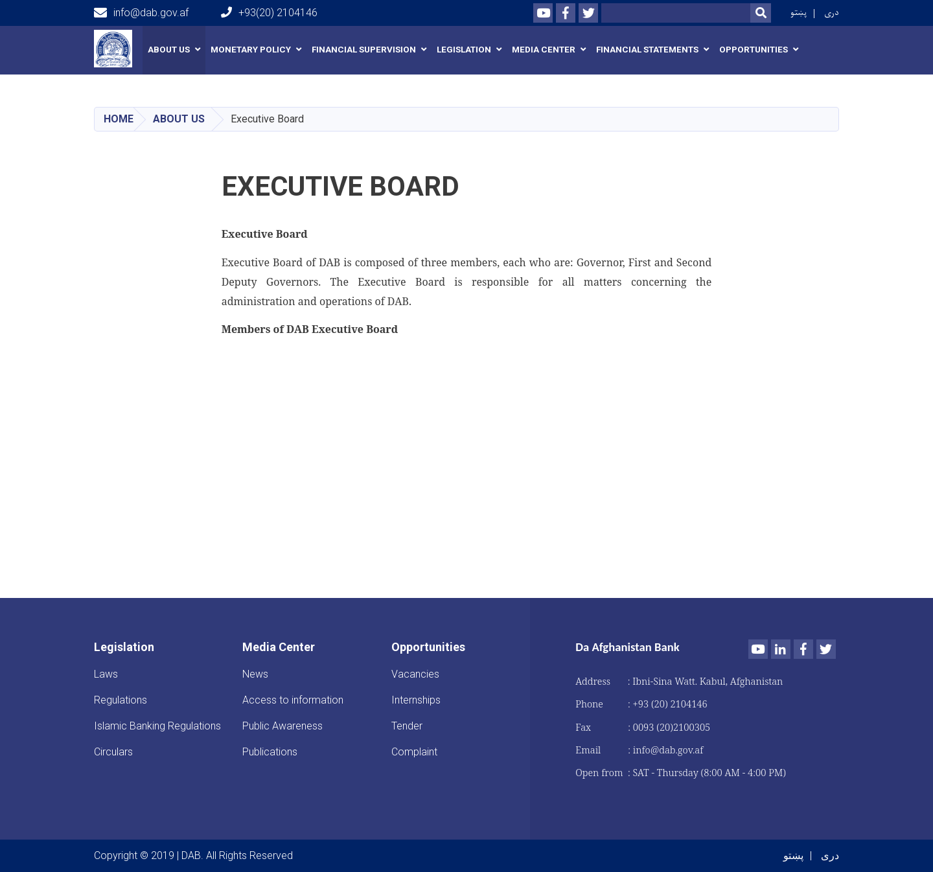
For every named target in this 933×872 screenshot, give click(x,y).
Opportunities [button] (753, 49)
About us (179, 119)
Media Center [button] (543, 49)
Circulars (113, 752)
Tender (406, 726)
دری (831, 13)
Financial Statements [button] (647, 49)
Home (118, 119)
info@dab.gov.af (141, 12)
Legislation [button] (464, 49)
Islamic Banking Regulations (157, 726)
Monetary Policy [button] (251, 49)
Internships (416, 700)
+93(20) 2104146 (269, 12)
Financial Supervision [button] (364, 49)
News (255, 674)
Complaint (414, 752)
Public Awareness (282, 726)
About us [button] (169, 49)
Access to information (292, 700)
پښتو (798, 13)
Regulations (120, 700)
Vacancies (415, 674)
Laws (106, 674)
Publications (269, 752)
